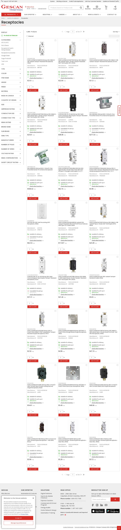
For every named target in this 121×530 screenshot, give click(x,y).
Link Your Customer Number (93, 1)
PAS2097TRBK (62, 275)
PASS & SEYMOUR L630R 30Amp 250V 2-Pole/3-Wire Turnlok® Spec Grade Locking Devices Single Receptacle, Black (41, 386)
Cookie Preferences (68, 527)
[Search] (66, 8)
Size (2, 105)
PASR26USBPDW (63, 221)
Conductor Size (7, 113)
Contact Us (111, 14)
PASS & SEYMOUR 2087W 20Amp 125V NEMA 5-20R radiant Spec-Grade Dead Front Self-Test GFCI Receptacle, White (103, 332)
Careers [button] (62, 14)
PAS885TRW (31, 58)
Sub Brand (5, 131)
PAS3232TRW (31, 329)
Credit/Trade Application (76, 1)
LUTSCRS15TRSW (32, 275)
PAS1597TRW (62, 58)
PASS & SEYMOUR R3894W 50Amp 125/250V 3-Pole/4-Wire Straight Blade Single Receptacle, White (72, 332)
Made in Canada (7, 96)
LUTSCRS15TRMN (63, 112)
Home (3, 18)
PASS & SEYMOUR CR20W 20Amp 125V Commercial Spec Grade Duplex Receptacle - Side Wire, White (72, 440)
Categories (5, 40)
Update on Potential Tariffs (111, 1)
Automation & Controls (29, 493)
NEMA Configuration (9, 158)
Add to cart (33, 90)
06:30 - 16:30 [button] (30, 8)
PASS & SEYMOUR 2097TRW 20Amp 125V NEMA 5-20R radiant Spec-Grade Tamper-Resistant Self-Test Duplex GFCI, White (41, 115)
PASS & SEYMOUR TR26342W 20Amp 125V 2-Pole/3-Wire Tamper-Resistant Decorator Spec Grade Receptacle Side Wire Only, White (104, 170)
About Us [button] (76, 14)
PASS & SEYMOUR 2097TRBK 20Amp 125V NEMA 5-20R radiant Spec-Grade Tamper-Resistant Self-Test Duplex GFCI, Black (72, 278)
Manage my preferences (18, 523)
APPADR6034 (31, 167)
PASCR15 (30, 437)
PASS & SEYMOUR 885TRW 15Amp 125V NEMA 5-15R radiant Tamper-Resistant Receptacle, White (41, 61)
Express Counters (47, 500)
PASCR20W (61, 437)
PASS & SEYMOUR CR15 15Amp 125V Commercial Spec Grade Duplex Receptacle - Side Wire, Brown (41, 440)
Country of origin (8, 100)
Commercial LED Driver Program (48, 504)
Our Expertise (27, 490)
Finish (3, 87)
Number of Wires (7, 149)
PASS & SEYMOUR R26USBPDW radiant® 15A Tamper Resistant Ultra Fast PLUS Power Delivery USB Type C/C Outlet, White (73, 224)
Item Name (5, 78)
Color (3, 73)
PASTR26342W (94, 167)
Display (4, 32)
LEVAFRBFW (30, 221)
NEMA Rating (6, 122)
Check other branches (36, 78)
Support (6, 1)
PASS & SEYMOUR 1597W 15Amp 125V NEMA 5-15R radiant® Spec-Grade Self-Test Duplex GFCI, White (104, 224)
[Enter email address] (101, 499)
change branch (42, 8)
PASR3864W (62, 383)
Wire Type (5, 136)
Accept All (18, 518)
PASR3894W (62, 329)
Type (3, 69)
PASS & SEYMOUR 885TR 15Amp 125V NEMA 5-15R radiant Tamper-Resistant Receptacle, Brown (104, 60)
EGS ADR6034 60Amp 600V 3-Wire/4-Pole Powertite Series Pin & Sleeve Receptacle (40, 169)
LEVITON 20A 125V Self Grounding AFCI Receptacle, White (38, 223)
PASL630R (30, 383)
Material (4, 91)
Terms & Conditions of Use (82, 527)
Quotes (52, 1)
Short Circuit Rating (9, 162)
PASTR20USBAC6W (64, 167)
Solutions (45, 490)
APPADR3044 (93, 112)
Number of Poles (7, 145)
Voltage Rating (7, 153)
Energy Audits (45, 507)
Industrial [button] (46, 14)
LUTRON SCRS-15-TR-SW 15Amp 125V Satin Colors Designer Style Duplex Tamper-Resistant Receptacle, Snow (41, 278)
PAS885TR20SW (94, 275)
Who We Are (5, 493)
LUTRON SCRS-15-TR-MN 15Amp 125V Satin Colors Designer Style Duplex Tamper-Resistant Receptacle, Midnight (72, 115)
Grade (3, 82)
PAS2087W (93, 329)
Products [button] (11, 14)
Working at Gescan (62, 1)
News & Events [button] (93, 14)
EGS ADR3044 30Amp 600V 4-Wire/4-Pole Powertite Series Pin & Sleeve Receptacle (102, 114)
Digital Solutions (46, 493)
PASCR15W (93, 437)
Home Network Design (48, 510)
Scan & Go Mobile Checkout (47, 497)
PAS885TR (93, 58)
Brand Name (6, 127)
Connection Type (8, 118)
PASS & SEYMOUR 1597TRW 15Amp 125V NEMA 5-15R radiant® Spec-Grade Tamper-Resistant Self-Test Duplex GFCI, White (72, 61)
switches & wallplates (13, 18)
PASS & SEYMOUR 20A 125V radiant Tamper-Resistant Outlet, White (103, 277)
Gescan (4, 490)
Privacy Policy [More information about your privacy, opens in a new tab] (24, 514)
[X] (33, 498)
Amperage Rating (8, 109)
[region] (18, 512)
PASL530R (92, 383)
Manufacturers (7, 140)
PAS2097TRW (31, 112)
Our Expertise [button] (29, 14)
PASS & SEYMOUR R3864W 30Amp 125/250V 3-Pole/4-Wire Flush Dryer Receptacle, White (72, 385)
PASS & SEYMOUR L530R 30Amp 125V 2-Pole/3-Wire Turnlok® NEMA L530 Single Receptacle (104, 385)
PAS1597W (93, 221)
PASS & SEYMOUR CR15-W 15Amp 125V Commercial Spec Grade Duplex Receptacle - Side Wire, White (104, 440)
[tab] (11, 32)
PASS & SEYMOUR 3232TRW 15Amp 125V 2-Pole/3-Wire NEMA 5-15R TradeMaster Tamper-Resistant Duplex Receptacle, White (41, 332)
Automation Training (48, 513)
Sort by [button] (115, 32)
